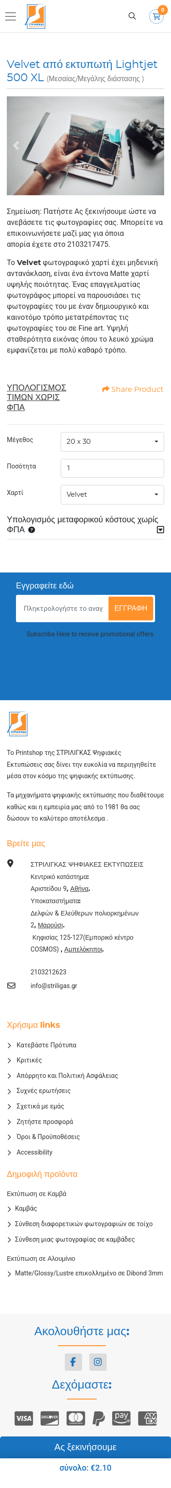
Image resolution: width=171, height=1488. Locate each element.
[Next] (155, 145)
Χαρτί (15, 492)
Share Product (133, 389)
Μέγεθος (20, 439)
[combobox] (112, 442)
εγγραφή (130, 608)
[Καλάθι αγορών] (156, 16)
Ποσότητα (21, 466)
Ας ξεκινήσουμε (85, 1447)
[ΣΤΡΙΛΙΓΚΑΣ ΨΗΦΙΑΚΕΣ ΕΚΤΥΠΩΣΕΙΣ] (36, 16)
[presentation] (85, 664)
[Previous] (16, 145)
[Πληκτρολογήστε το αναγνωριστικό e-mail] (63, 608)
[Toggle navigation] (13, 16)
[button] (30, 530)
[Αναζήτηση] (132, 16)
